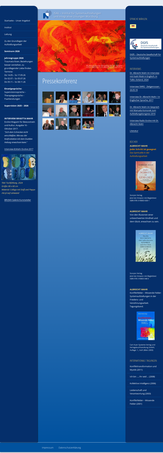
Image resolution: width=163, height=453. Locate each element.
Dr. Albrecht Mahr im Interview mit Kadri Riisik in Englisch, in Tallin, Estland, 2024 (144, 76)
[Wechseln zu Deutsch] (133, 26)
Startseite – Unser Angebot (17, 20)
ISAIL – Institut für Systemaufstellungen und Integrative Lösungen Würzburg (77, 15)
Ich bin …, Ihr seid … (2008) (142, 376)
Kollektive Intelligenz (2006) (143, 383)
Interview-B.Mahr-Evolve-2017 (18, 149)
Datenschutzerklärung (70, 447)
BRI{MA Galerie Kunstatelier (17, 199)
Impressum (47, 447)
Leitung (8, 34)
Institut (7, 27)
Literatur (134, 130)
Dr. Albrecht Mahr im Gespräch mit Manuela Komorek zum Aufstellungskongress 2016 (144, 110)
